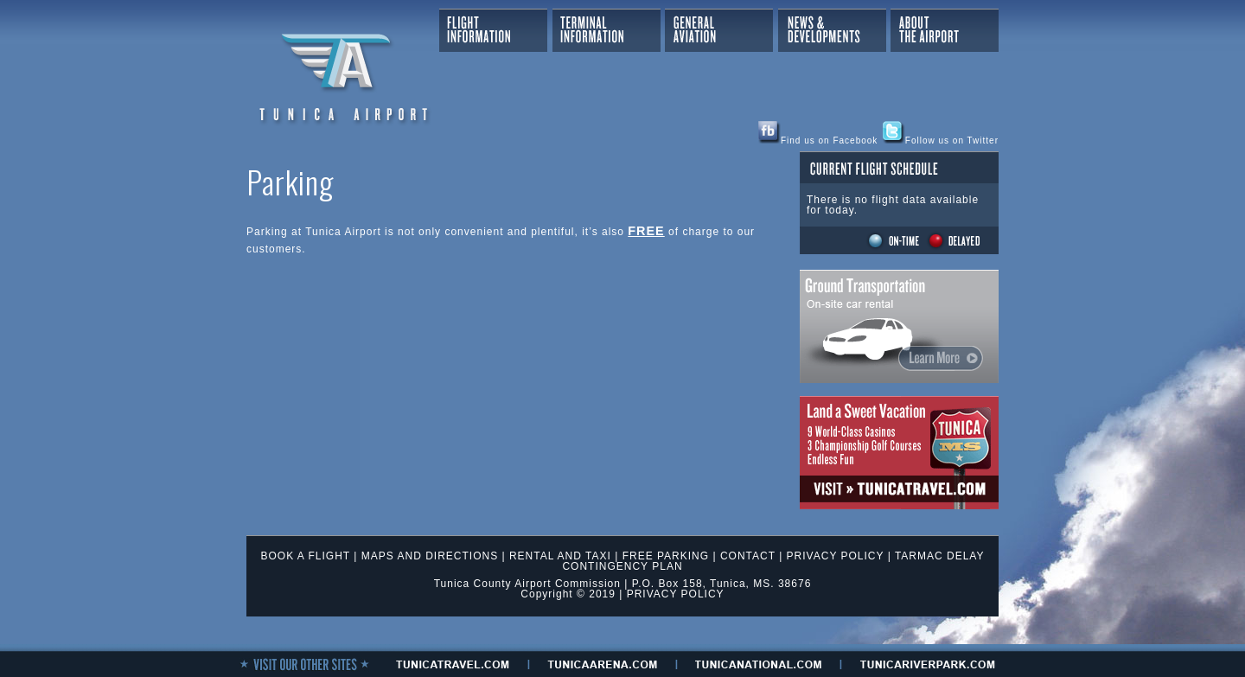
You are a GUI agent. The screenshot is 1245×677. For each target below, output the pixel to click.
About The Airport (945, 30)
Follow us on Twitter (941, 140)
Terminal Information (606, 30)
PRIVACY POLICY (835, 556)
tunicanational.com (758, 664)
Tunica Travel (899, 452)
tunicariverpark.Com (927, 664)
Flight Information (493, 30)
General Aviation (719, 30)
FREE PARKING (665, 556)
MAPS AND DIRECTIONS (429, 556)
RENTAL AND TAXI (560, 556)
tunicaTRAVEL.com (452, 664)
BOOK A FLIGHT (305, 556)
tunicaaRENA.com (602, 664)
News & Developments (832, 30)
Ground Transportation (899, 326)
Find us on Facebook (818, 140)
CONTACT (748, 556)
